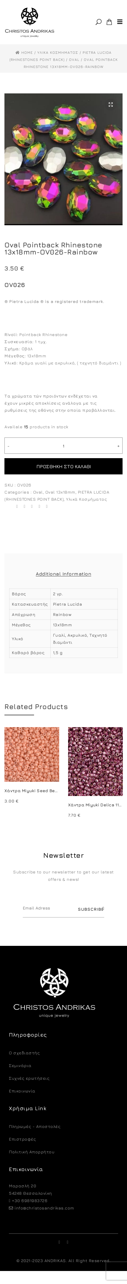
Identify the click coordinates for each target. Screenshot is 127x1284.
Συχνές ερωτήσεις (29, 1078)
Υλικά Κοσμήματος (86, 499)
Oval (38, 492)
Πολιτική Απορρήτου (31, 1151)
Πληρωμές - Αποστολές (34, 1126)
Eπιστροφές (22, 1139)
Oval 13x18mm (60, 492)
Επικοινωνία (22, 1090)
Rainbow (62, 614)
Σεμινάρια (20, 1065)
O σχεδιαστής (24, 1052)
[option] (32, 766)
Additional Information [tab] (63, 573)
